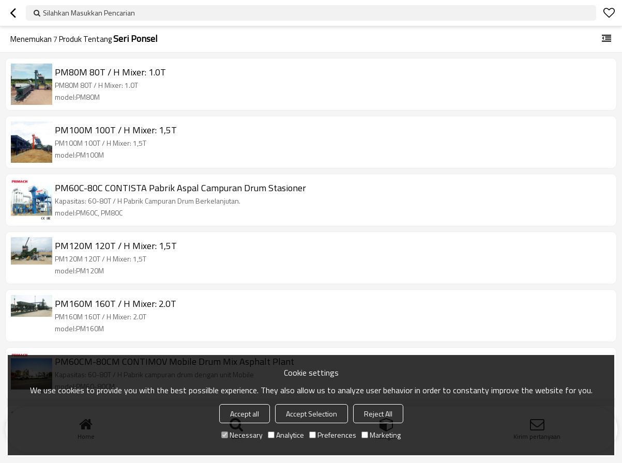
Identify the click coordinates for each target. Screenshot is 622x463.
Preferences (332, 434)
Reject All (378, 413)
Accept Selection (311, 413)
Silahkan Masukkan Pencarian (89, 12)
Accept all (244, 413)
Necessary (242, 434)
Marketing (381, 434)
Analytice (286, 434)
